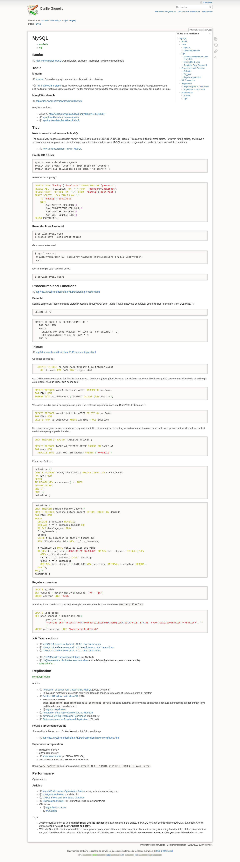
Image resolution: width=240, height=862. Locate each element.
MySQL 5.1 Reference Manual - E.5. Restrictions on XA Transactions (78, 647)
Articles (187, 95)
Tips (183, 54)
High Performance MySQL (49, 60)
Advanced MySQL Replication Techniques (64, 716)
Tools (184, 44)
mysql (73, 20)
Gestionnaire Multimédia (189, 11)
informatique (55, 20)
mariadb (43, 44)
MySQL (183, 38)
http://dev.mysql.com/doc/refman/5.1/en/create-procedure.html (68, 291)
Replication (187, 83)
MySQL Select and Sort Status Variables (63, 797)
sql (40, 47)
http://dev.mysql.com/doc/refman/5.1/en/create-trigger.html (66, 352)
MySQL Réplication (56, 709)
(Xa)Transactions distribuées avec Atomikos (65, 660)
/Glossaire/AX (46, 663)
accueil (44, 20)
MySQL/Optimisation (53, 794)
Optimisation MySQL (53, 801)
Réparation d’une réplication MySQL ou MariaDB (68, 712)
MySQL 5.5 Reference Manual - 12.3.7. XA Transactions (72, 650)
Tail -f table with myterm (48, 85)
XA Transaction (188, 80)
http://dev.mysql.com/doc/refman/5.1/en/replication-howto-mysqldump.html (81, 737)
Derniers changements (165, 11)
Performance (187, 92)
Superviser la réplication (194, 89)
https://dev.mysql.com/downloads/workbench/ (59, 101)
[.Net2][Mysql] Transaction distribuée (61, 657)
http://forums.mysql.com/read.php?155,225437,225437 (77, 114)
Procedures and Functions (193, 68)
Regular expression (192, 77)
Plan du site (207, 11)
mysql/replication (41, 676)
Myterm (187, 47)
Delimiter (188, 71)
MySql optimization (56, 807)
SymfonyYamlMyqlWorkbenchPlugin (61, 120)
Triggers (187, 74)
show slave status (52, 756)
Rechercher (210, 7)
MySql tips (51, 810)
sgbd (66, 20)
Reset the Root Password (195, 65)
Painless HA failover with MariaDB (60, 696)
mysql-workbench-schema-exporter (61, 117)
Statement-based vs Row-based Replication (65, 719)
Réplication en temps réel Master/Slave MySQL (67, 689)
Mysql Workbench (192, 51)
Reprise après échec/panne (196, 86)
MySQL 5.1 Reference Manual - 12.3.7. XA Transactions (72, 644)
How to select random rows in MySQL (196, 58)
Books (184, 41)
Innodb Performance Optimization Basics (64, 791)
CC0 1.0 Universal (164, 851)
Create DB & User (192, 62)
